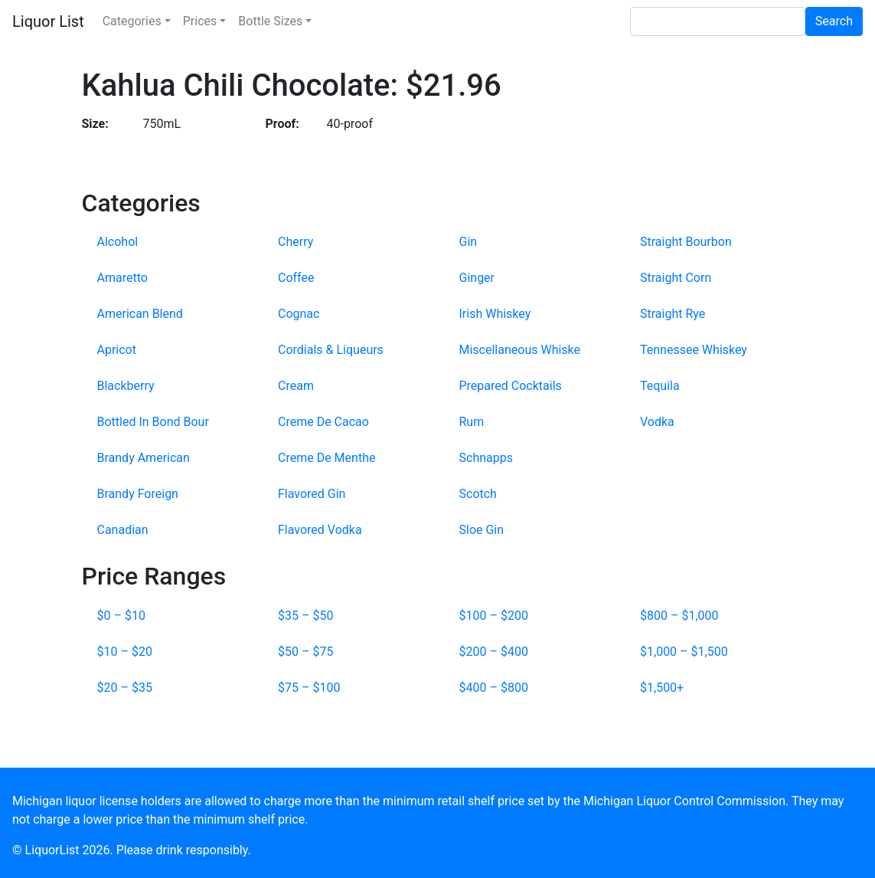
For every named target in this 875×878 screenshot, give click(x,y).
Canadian (123, 530)
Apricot (116, 349)
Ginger (477, 277)
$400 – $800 (493, 687)
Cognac (298, 313)
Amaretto (122, 277)
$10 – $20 (124, 651)
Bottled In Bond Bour (153, 421)
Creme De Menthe (326, 457)
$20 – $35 (124, 687)
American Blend (140, 313)
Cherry (295, 241)
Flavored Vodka (320, 530)
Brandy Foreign (137, 494)
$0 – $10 (121, 615)
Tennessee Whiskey (693, 349)
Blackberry (126, 385)
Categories (132, 21)
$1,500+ (662, 687)
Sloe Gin (481, 530)
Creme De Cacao (323, 421)
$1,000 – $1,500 (684, 651)
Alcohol (118, 241)
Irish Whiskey (495, 313)
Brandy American (143, 457)
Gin (468, 241)
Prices (200, 21)
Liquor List (48, 21)
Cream (296, 385)
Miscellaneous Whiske (520, 349)
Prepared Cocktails (510, 385)
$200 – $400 (493, 651)
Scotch (478, 494)
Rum (472, 421)
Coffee (296, 277)
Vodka (657, 421)
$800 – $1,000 (679, 615)
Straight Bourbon (686, 241)
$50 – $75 (305, 651)
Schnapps (486, 457)
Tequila (660, 385)
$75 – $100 (309, 687)
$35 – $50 (305, 615)
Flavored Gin (311, 494)
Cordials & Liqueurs (331, 349)
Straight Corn (675, 277)
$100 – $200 (493, 615)
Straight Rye (672, 313)
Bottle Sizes (270, 21)
